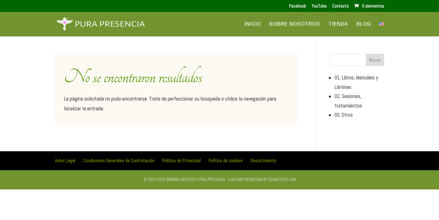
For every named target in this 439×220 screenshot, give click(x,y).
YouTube (319, 6)
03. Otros (343, 115)
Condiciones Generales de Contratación (118, 160)
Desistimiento (263, 160)
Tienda (338, 24)
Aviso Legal (65, 160)
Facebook (297, 6)
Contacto (340, 6)
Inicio (252, 24)
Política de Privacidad (181, 160)
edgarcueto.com (282, 179)
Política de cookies (226, 160)
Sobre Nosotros (294, 24)
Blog (363, 24)
